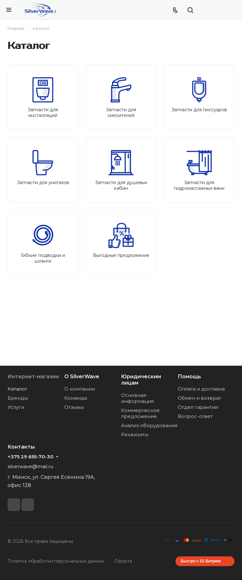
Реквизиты (134, 435)
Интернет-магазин (33, 377)
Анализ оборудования (149, 425)
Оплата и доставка (201, 389)
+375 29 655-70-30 (31, 457)
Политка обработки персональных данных (56, 561)
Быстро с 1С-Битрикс (201, 561)
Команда (75, 398)
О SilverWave (81, 377)
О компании (79, 389)
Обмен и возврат (199, 398)
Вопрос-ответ (195, 416)
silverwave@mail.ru (30, 466)
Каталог (17, 389)
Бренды (18, 398)
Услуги (16, 407)
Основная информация (137, 398)
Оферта (123, 561)
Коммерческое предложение (140, 413)
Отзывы (74, 407)
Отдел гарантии (198, 407)
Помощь (189, 377)
